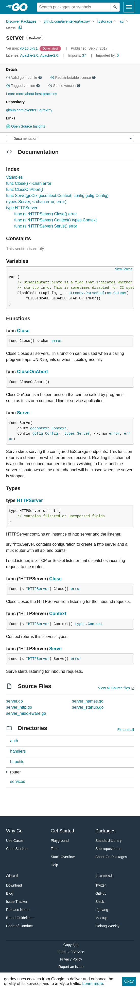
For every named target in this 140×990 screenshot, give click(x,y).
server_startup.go (88, 707)
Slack (99, 902)
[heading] (21, 7)
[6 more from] (7, 772)
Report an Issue (70, 967)
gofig (37, 434)
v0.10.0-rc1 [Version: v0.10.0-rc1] (22, 48)
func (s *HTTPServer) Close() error (45, 214)
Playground (60, 841)
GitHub (101, 893)
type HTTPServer (22, 208)
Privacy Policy (71, 959)
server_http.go (19, 707)
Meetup (101, 918)
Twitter (100, 885)
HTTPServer (30, 500)
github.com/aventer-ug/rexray (67, 21)
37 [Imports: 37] (77, 55)
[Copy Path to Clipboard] (20, 27)
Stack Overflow (63, 857)
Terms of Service (71, 952)
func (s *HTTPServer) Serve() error (45, 226)
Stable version (64, 86)
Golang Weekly (107, 926)
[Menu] (70, 138)
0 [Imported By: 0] (107, 55)
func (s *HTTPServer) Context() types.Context (55, 220)
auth (14, 741)
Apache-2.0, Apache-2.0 (39, 55)
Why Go (14, 830)
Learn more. (93, 983)
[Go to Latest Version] (51, 48)
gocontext (39, 428)
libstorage (104, 21)
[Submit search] (115, 7)
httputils (17, 761)
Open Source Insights (25, 126)
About (12, 875)
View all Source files (114, 688)
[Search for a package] (74, 7)
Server (83, 434)
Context (58, 428)
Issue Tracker (16, 902)
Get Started (62, 830)
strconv (75, 293)
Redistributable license (73, 77)
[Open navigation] (129, 7)
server (11, 27)
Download (14, 885)
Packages (105, 830)
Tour (54, 849)
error (56, 341)
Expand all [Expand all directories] (125, 730)
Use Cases (14, 841)
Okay (129, 981)
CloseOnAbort (32, 371)
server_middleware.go (26, 713)
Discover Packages (21, 21)
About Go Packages (111, 857)
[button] (8, 77)
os (109, 293)
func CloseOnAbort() (24, 189)
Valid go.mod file (24, 77)
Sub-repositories (108, 849)
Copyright (71, 945)
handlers (18, 751)
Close (23, 330)
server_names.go (87, 701)
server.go (14, 701)
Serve (23, 412)
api (121, 21)
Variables (14, 177)
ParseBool (95, 293)
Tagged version (23, 86)
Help (54, 865)
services (17, 781)
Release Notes (17, 910)
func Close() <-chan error (28, 183)
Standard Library (108, 841)
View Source (123, 269)
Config (51, 434)
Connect (103, 875)
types (69, 434)
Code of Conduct (19, 926)
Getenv (119, 293)
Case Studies (16, 849)
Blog (9, 893)
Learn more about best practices (31, 94)
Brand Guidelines (19, 918)
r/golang (101, 910)
